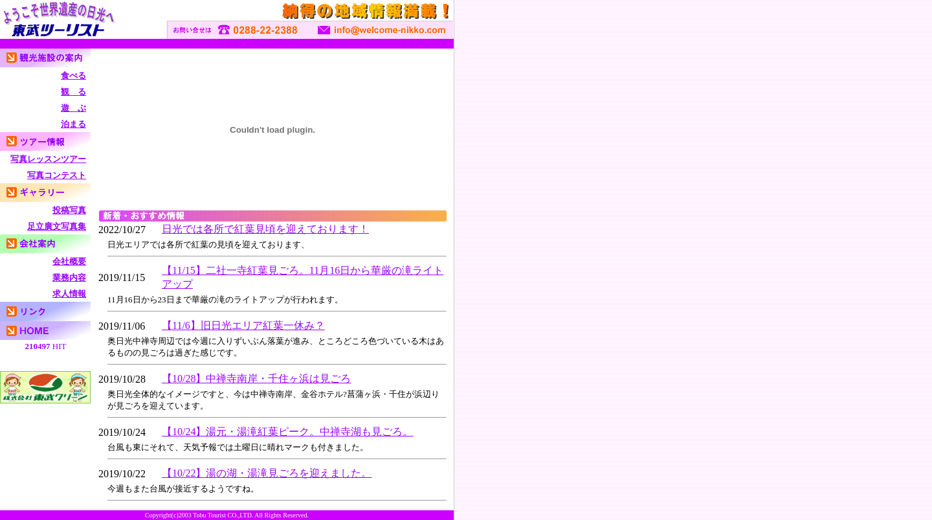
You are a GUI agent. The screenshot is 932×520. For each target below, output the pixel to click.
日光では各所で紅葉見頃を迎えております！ (265, 228)
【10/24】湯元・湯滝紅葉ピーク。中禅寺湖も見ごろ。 (287, 431)
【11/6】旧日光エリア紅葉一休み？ (243, 325)
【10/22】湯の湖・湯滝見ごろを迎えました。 (267, 473)
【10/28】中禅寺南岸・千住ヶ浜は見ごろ (256, 378)
